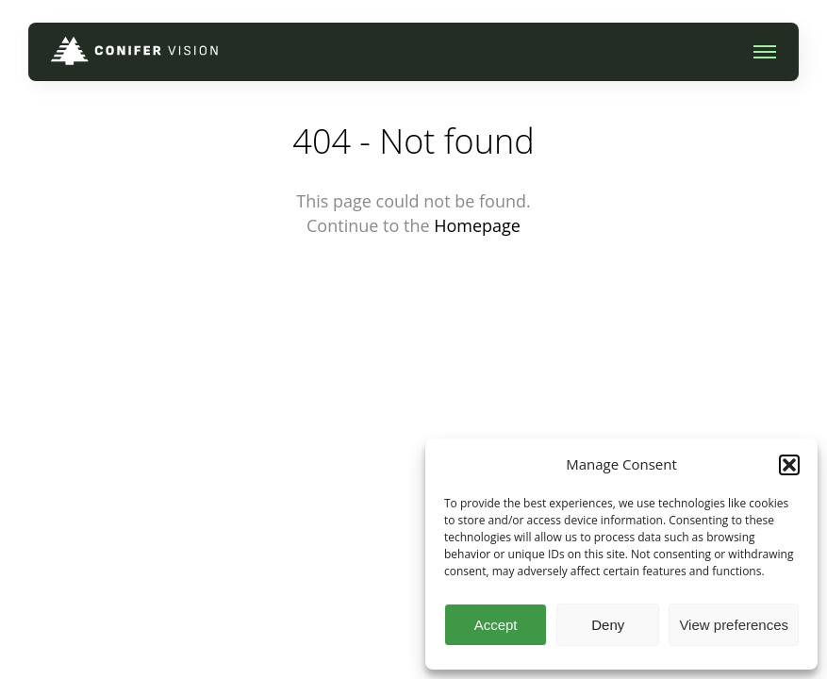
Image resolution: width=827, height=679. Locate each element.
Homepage (477, 225)
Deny (607, 625)
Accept (496, 625)
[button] (789, 464)
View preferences (733, 625)
